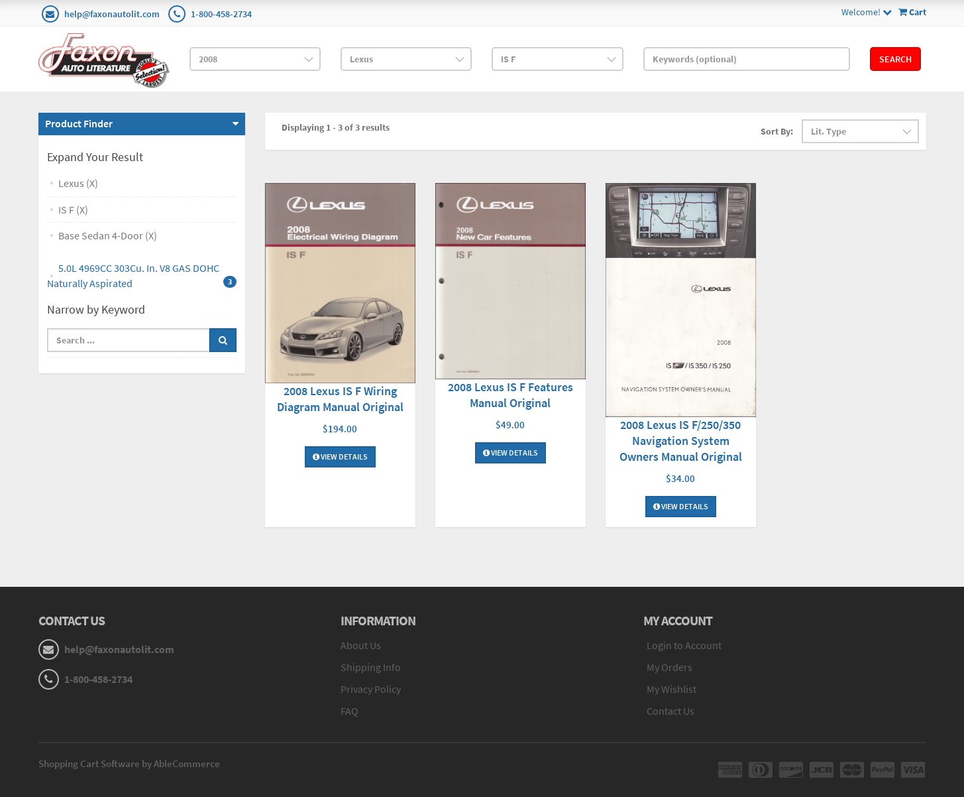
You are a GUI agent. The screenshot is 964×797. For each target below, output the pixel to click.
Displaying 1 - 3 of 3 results (336, 127)
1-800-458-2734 (221, 14)
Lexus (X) (78, 183)
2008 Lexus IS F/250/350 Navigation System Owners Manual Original (680, 440)
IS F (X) (73, 209)
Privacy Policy (371, 689)
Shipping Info (371, 667)
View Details (340, 456)
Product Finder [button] (79, 123)
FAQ (349, 710)
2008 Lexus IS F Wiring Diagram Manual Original (340, 398)
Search (895, 59)
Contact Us (670, 710)
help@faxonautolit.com (112, 14)
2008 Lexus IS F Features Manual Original (510, 394)
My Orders (669, 667)
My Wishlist (671, 689)
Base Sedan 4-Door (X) (107, 235)
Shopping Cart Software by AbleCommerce (129, 763)
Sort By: (777, 131)
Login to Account (684, 645)
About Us (361, 645)
